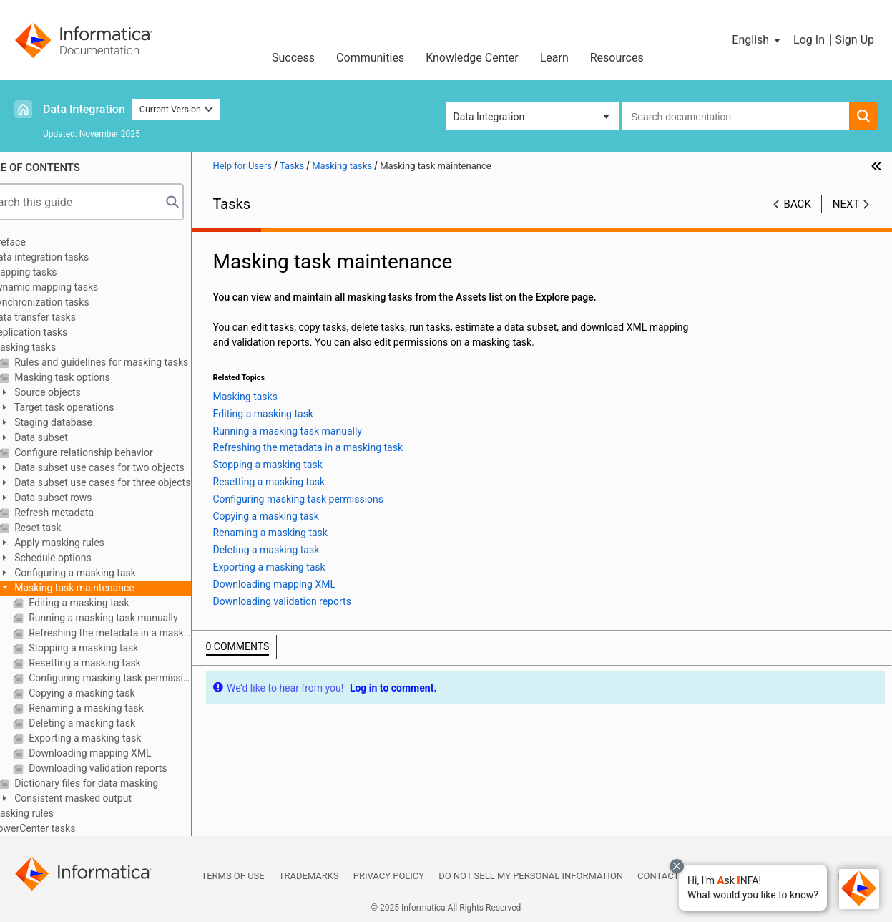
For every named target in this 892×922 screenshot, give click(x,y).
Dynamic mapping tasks (77, 287)
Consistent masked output (104, 798)
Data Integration (84, 109)
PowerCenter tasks (66, 828)
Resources (617, 57)
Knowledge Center (472, 57)
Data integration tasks (72, 257)
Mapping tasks (56, 272)
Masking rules (55, 813)
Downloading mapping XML (121, 753)
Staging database (84, 422)
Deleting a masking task (113, 723)
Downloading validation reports (129, 768)
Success (293, 57)
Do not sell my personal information (530, 875)
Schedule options (84, 557)
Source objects (78, 392)
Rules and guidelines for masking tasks (132, 362)
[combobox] (735, 116)
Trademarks (309, 875)
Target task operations (95, 407)
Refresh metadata (85, 512)
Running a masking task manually (134, 617)
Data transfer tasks (66, 317)
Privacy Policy (388, 875)
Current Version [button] (176, 109)
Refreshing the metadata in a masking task (141, 633)
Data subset (72, 437)
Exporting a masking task (116, 738)
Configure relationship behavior (114, 452)
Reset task (69, 527)
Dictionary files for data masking (117, 783)
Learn (554, 57)
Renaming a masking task (117, 708)
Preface (41, 242)
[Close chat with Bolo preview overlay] (677, 866)
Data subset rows (84, 497)
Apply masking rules (90, 542)
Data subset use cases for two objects (130, 467)
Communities (370, 57)
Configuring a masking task (106, 572)
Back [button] (797, 204)
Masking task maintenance (105, 587)
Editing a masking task (110, 602)
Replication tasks (62, 332)
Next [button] (846, 204)
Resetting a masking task (116, 663)
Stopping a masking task (115, 648)
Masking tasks (56, 347)
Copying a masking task (113, 693)
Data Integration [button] (489, 116)
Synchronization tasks (73, 302)
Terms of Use (232, 875)
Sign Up (854, 40)
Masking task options (93, 377)
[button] (753, 888)
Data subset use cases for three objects (133, 482)
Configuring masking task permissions (141, 678)
